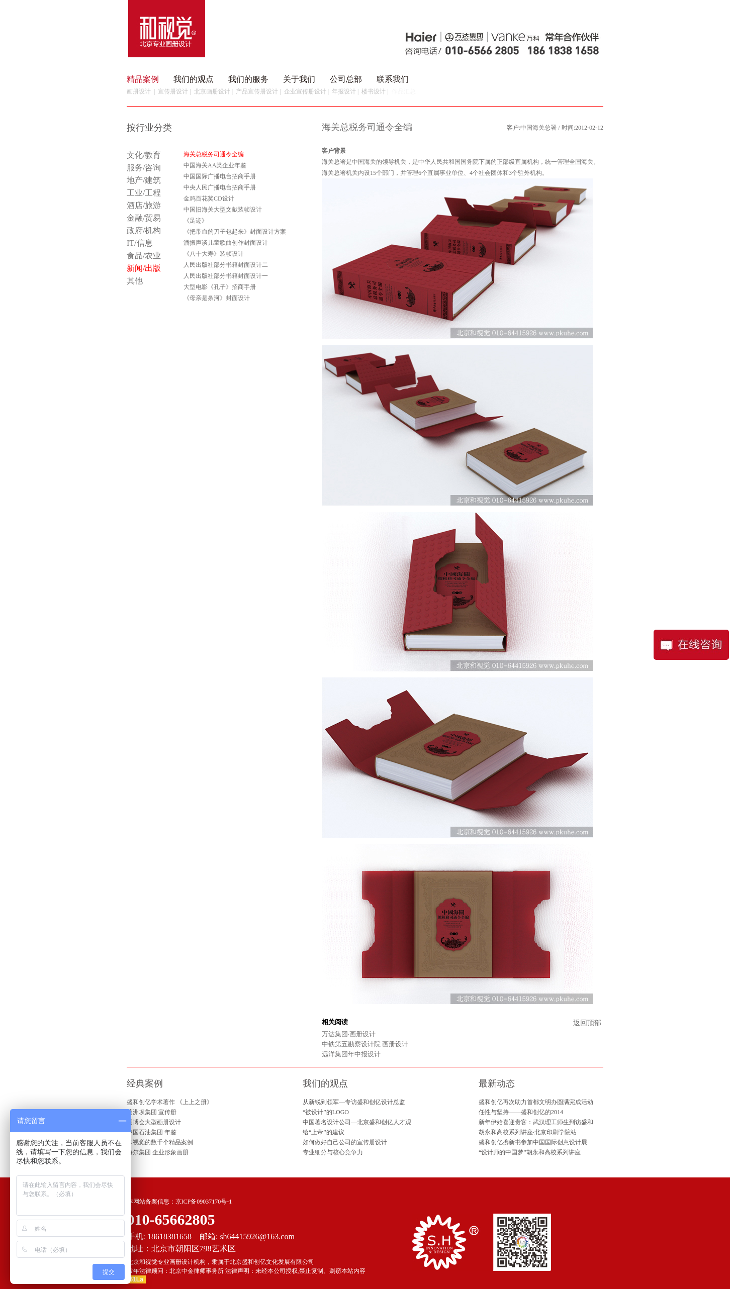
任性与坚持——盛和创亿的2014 (521, 1112)
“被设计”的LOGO (326, 1112)
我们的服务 (248, 79)
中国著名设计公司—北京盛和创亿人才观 (357, 1122)
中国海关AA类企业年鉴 (215, 165)
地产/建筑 (144, 180)
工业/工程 (144, 192)
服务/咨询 (144, 167)
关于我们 (299, 79)
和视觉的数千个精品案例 (160, 1142)
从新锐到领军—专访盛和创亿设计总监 (354, 1102)
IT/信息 (140, 243)
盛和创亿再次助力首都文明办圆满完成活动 (536, 1102)
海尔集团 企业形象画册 (158, 1152)
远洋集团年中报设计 (351, 1054)
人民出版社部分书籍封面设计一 (226, 275)
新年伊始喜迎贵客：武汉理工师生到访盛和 (536, 1122)
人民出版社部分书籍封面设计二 (226, 264)
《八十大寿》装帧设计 (214, 253)
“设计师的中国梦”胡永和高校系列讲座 (530, 1152)
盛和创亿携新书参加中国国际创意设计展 (533, 1142)
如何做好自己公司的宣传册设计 (345, 1142)
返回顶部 (587, 1023)
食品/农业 (144, 255)
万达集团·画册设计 (349, 1034)
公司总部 (346, 79)
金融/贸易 (144, 218)
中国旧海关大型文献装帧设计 (223, 209)
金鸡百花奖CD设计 (209, 198)
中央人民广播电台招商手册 (220, 187)
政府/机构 (144, 230)
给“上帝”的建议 (323, 1132)
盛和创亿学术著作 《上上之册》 (170, 1102)
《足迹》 (196, 220)
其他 (135, 280)
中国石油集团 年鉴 (151, 1132)
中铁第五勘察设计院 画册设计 (365, 1044)
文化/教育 (144, 155)
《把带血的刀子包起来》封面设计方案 (235, 231)
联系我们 (393, 79)
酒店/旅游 (144, 205)
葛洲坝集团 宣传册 (151, 1112)
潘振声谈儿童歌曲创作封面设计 (226, 242)
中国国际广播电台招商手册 (220, 176)
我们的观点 (193, 79)
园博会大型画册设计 (154, 1122)
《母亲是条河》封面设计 (217, 298)
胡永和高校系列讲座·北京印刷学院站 (528, 1132)
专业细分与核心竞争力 (333, 1152)
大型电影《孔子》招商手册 (220, 286)
